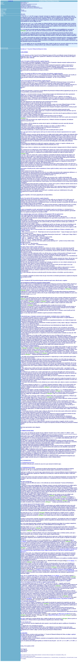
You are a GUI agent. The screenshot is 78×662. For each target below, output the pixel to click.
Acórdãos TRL (10, 0)
